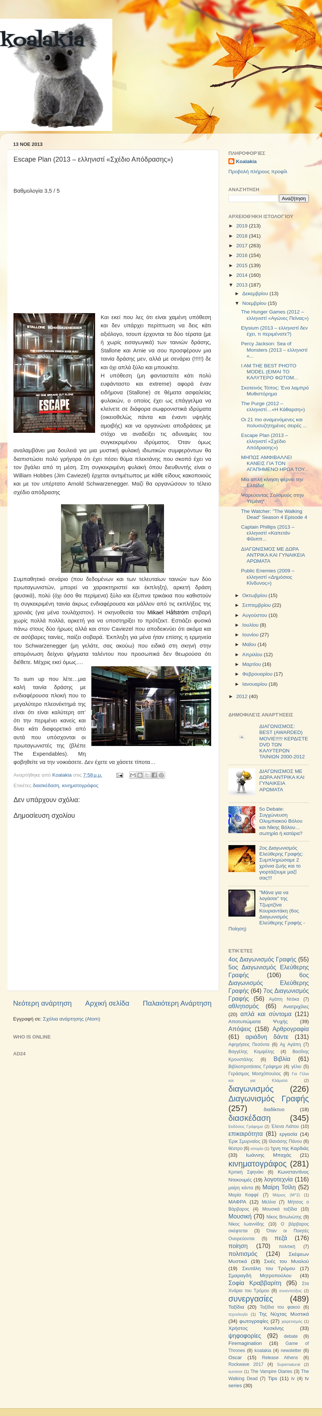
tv (293, 1378)
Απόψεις (239, 1028)
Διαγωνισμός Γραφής (268, 1098)
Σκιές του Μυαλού (286, 1261)
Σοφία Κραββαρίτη (254, 1282)
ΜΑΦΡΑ (237, 1202)
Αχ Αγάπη (290, 1044)
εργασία (288, 1134)
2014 (242, 275)
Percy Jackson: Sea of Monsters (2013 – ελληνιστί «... (274, 349)
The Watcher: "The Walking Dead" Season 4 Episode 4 (274, 514)
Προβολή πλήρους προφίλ (257, 171)
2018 (242, 236)
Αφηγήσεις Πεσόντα (249, 1044)
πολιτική (287, 1246)
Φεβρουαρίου (258, 674)
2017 (242, 245)
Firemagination (245, 1343)
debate (291, 1336)
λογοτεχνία (278, 1179)
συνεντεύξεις (290, 1290)
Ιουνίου (251, 634)
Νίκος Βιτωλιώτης (284, 1217)
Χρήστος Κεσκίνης (256, 1328)
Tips (272, 1378)
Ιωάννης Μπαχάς (269, 1155)
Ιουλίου (251, 625)
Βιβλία (282, 1058)
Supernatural (288, 1364)
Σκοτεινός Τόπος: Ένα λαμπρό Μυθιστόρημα (275, 391)
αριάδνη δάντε (267, 1036)
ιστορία (256, 1148)
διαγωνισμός (251, 1089)
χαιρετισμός (292, 1321)
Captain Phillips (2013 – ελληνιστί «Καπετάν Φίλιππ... (268, 533)
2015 (242, 265)
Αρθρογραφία (291, 1028)
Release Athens (280, 1357)
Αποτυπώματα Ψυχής (258, 1021)
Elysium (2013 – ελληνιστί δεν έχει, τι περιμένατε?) (274, 331)
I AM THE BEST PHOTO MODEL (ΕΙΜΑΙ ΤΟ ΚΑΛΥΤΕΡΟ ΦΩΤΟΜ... (269, 371)
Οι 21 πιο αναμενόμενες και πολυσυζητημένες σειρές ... (274, 422)
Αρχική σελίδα (107, 1003)
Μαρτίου (252, 664)
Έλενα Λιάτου (285, 1126)
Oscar (235, 1357)
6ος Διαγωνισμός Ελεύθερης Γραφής (268, 983)
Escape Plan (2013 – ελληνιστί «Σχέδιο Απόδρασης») (264, 441)
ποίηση (238, 1245)
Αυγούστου (255, 615)
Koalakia (246, 161)
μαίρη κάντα (240, 1187)
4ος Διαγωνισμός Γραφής (262, 959)
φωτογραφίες (253, 1321)
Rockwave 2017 (246, 1364)
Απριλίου (253, 654)
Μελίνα (269, 1202)
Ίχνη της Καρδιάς (289, 1148)
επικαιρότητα (245, 1133)
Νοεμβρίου (255, 303)
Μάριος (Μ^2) (286, 1195)
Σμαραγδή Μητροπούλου (259, 1275)
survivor (235, 1371)
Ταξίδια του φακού (280, 1307)
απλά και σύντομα (266, 1013)
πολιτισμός (242, 1253)
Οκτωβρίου (255, 595)
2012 (242, 696)
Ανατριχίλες (296, 1006)
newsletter (291, 1350)
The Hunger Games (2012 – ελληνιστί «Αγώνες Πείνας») (275, 315)
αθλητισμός (243, 1006)
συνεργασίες (250, 1298)
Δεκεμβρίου (256, 293)
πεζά (280, 1238)
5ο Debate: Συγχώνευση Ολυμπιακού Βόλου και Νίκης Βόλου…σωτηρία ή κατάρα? (280, 821)
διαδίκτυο (274, 1109)
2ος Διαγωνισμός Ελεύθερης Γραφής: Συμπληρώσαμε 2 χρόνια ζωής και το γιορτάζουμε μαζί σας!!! (281, 863)
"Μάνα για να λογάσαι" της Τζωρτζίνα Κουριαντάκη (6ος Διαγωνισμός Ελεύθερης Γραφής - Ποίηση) (266, 911)
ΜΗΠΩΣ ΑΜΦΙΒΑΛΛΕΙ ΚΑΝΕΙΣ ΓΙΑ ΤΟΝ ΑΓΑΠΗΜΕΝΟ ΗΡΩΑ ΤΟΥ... (275, 463)
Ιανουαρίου (255, 684)
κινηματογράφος (80, 785)
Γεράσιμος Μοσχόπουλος (254, 1073)
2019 (242, 226)
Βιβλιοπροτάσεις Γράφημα (255, 1066)
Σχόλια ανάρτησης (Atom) (71, 1019)
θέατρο (235, 1148)
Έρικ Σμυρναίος (244, 1141)
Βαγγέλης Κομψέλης (251, 1051)
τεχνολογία (237, 1314)
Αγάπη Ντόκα (284, 999)
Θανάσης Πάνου (285, 1141)
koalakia (42, 41)
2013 (242, 285)
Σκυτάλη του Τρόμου (268, 1268)
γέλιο (296, 1066)
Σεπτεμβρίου (257, 605)
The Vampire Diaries (271, 1371)
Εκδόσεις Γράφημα (245, 1126)
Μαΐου (250, 644)
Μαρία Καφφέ (243, 1195)
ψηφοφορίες (244, 1335)
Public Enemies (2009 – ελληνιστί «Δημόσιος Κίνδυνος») (268, 576)
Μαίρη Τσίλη (279, 1187)
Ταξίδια (236, 1307)
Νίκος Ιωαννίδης (246, 1224)
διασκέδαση (46, 785)
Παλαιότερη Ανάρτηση (177, 1003)
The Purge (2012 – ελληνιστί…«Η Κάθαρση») (273, 406)
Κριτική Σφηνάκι (246, 1172)
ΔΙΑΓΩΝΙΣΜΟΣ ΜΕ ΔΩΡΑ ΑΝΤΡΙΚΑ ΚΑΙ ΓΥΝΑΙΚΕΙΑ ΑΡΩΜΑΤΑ (273, 555)
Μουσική (240, 1216)
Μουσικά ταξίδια (279, 1209)
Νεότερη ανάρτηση (42, 1003)
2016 (242, 255)
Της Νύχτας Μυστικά (284, 1314)
